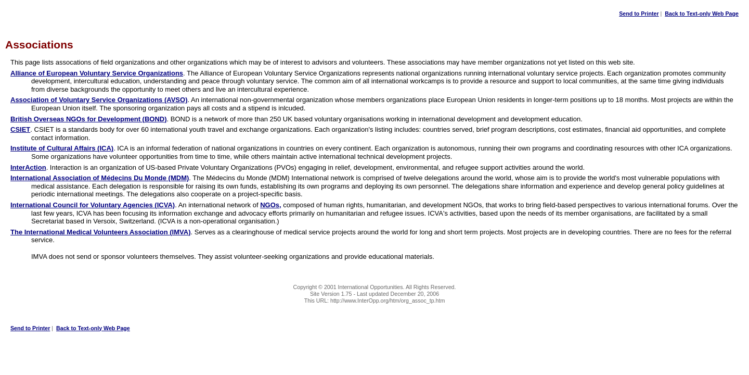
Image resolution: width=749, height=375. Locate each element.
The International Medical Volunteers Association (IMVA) (100, 232)
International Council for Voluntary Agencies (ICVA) (92, 205)
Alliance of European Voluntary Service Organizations (96, 73)
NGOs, (270, 205)
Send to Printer (638, 13)
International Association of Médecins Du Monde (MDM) (99, 178)
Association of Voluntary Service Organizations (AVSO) (98, 100)
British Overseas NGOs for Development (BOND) (88, 119)
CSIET (20, 129)
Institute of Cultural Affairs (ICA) (61, 148)
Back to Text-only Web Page (702, 13)
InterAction (28, 167)
